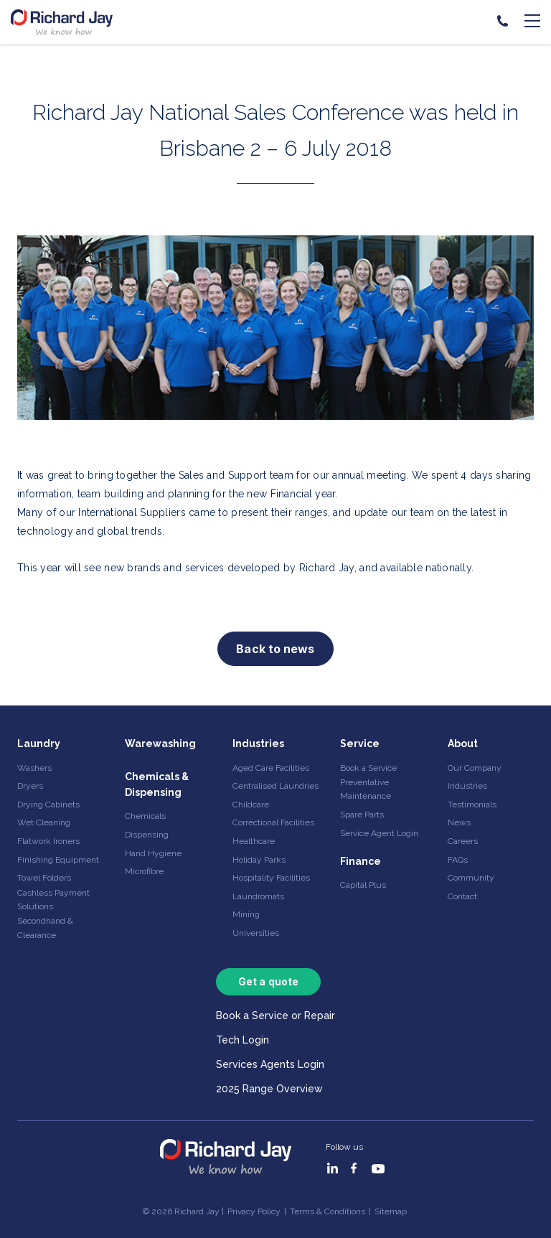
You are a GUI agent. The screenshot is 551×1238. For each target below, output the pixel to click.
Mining (246, 914)
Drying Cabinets (48, 804)
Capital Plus (363, 885)
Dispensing (147, 835)
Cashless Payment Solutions (53, 899)
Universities (255, 933)
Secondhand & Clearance (45, 927)
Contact (462, 896)
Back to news (275, 649)
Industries (258, 743)
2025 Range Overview (269, 1088)
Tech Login (242, 1040)
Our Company (474, 768)
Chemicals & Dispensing (157, 784)
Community (471, 878)
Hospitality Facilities (271, 878)
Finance (360, 861)
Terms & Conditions (327, 1211)
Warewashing (160, 743)
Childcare (250, 804)
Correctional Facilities (273, 822)
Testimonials (472, 804)
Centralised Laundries (275, 786)
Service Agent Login (379, 833)
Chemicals (145, 816)
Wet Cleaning (43, 822)
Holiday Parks (259, 860)
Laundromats (258, 896)
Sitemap (391, 1211)
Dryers (30, 786)
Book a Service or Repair (275, 1015)
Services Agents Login (270, 1064)
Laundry (38, 743)
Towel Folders (44, 878)
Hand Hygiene (153, 853)
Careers (463, 841)
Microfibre (144, 871)
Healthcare (253, 841)
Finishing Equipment (58, 860)
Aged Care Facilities (270, 768)
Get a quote (268, 981)
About (463, 743)
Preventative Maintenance (365, 789)
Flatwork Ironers (48, 841)
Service (360, 743)
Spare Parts (362, 815)
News (459, 822)
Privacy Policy (254, 1211)
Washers (34, 768)
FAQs (458, 860)
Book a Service (368, 768)
